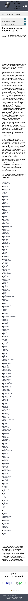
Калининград (6, 293)
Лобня (5, 340)
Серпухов (5, 466)
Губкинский (6, 255)
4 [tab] (14, 590)
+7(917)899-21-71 (17, 3)
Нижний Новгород (8, 375)
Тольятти (5, 493)
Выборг (5, 248)
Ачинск (5, 192)
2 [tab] (11, 590)
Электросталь (7, 530)
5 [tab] (16, 590)
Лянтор (5, 343)
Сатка (4, 456)
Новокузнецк (6, 382)
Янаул (4, 533)
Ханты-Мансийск (7, 516)
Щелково (5, 529)
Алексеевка (6, 182)
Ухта (4, 512)
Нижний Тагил (7, 376)
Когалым (5, 312)
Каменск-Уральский (8, 296)
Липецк (5, 339)
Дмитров (5, 262)
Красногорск (6, 325)
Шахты (5, 526)
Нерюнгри (6, 365)
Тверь (4, 490)
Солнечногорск (7, 470)
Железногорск (7, 273)
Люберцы (5, 342)
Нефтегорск (6, 366)
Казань (5, 292)
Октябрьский (6, 409)
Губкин (5, 253)
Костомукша (6, 322)
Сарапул (5, 453)
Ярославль (6, 534)
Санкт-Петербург (7, 450)
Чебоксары (6, 519)
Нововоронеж (6, 379)
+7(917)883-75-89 (17, 8)
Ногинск (5, 399)
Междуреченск (7, 347)
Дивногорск (6, 259)
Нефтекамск (6, 367)
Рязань (5, 446)
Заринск (5, 277)
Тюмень (5, 499)
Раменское (6, 434)
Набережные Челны (8, 359)
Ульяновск (6, 504)
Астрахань (6, 190)
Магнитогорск (7, 345)
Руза (4, 442)
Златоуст (5, 280)
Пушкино (5, 432)
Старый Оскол (7, 476)
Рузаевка (5, 443)
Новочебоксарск (7, 393)
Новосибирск (6, 389)
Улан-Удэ (5, 503)
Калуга (5, 295)
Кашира (5, 299)
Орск (4, 416)
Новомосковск (7, 386)
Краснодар (6, 326)
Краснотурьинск (7, 327)
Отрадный (6, 417)
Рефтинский (6, 437)
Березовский (6, 206)
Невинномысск (7, 363)
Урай (4, 506)
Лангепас (5, 336)
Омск (4, 410)
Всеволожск (6, 246)
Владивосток (6, 230)
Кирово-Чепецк (7, 305)
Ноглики (5, 400)
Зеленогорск (6, 279)
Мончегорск (6, 352)
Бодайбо (5, 212)
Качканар (5, 297)
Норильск (5, 402)
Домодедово (6, 265)
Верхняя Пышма (7, 226)
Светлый (5, 459)
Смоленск (5, 467)
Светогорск (6, 460)
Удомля (5, 502)
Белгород (5, 200)
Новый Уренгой (7, 397)
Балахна (5, 196)
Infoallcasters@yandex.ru (15, 1)
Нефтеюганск (6, 369)
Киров (5, 303)
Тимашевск (6, 492)
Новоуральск (6, 392)
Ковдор (5, 309)
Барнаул (5, 199)
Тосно (4, 496)
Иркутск (5, 285)
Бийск (4, 209)
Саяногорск (6, 457)
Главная (3, 14)
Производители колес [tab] (14, 24)
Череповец (6, 522)
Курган (5, 332)
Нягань (5, 404)
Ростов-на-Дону (7, 440)
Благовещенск (7, 210)
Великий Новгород (8, 225)
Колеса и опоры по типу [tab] (14, 21)
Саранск (5, 452)
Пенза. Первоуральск (8, 419)
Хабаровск (6, 514)
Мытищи (5, 357)
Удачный (5, 500)
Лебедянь (5, 337)
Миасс (5, 349)
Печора (5, 422)
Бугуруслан (6, 219)
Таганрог (5, 486)
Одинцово (5, 407)
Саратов (5, 454)
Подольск (5, 423)
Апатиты (5, 186)
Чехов (4, 524)
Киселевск (6, 306)
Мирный (5, 350)
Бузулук (5, 222)
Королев (5, 319)
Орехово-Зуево (7, 414)
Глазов (5, 252)
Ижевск (5, 283)
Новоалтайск (6, 377)
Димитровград (7, 260)
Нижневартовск (7, 370)
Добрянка (5, 263)
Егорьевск (6, 267)
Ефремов (5, 272)
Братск (5, 216)
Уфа (4, 510)
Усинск (5, 507)
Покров (5, 426)
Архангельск (6, 189)
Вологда (5, 239)
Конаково (5, 317)
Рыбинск (5, 444)
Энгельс (5, 532)
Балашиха (6, 198)
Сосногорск (6, 473)
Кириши (5, 302)
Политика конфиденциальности (14, 598)
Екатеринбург (6, 269)
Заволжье (6, 276)
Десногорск (6, 256)
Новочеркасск (7, 395)
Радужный (6, 433)
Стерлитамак (6, 477)
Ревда (5, 436)
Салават (5, 447)
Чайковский (6, 517)
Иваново (5, 282)
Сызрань (5, 483)
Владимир (6, 232)
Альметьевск (6, 183)
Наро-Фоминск (7, 362)
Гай (4, 250)
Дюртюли (5, 266)
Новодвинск (6, 380)
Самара (5, 449)
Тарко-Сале (6, 489)
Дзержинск (6, 257)
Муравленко (6, 355)
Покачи (5, 424)
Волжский (5, 237)
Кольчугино (6, 315)
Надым (5, 360)
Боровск (5, 215)
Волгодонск (6, 235)
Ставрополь (6, 474)
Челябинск (6, 520)
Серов (5, 464)
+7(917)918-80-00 (17, 6)
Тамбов (5, 487)
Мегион (5, 346)
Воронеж (5, 242)
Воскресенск (6, 243)
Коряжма (5, 320)
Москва (5, 353)
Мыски (5, 356)
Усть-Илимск (6, 509)
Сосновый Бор (7, 472)
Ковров (5, 310)
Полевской (6, 427)
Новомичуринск (7, 385)
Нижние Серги (7, 373)
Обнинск (5, 406)
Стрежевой (6, 479)
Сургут (5, 482)
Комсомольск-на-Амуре (9, 316)
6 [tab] (18, 590)
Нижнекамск (6, 372)
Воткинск (5, 245)
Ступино (5, 480)
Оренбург (5, 413)
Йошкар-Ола (6, 290)
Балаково (5, 195)
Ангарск (5, 185)
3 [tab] (13, 590)
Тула (4, 497)
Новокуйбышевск (8, 383)
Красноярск (6, 329)
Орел (4, 412)
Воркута (5, 240)
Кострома (5, 323)
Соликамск (6, 469)
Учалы (5, 513)
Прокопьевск (6, 430)
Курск (4, 333)
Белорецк (5, 203)
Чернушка (6, 523)
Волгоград (6, 233)
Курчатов (5, 335)
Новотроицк (6, 390)
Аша (4, 193)
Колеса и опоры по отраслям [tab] (14, 19)
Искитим (5, 286)
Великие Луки (6, 223)
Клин (4, 307)
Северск (5, 462)
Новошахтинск (7, 396)
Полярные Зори (7, 429)
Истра (4, 287)
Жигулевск (6, 275)
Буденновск (6, 220)
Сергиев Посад (7, 463)
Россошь (5, 439)
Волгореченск (7, 236)
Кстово (5, 330)
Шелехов (5, 527)
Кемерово (6, 300)
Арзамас (5, 188)
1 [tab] (9, 590)
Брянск (5, 217)
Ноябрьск (5, 403)
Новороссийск (7, 387)
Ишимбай (5, 289)
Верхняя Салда (7, 227)
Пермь (5, 420)
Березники (6, 205)
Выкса (5, 249)
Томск (5, 494)
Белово (5, 202)
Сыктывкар (6, 484)
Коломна (5, 313)
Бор (4, 213)
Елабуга (5, 270)
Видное (5, 229)
